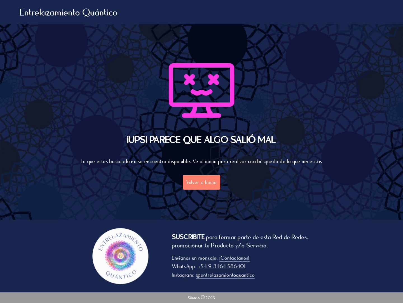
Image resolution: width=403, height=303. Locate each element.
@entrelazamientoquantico (227, 275)
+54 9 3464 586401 (224, 266)
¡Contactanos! (237, 258)
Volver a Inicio (201, 182)
